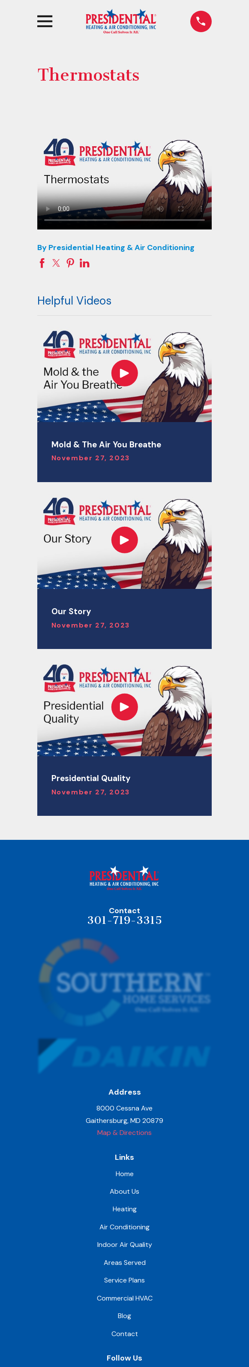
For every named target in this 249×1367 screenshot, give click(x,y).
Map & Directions (124, 1132)
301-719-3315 (124, 920)
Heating (125, 1208)
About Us (124, 1191)
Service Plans (124, 1280)
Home (125, 1173)
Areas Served (125, 1262)
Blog (124, 1315)
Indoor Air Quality (124, 1244)
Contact (124, 1333)
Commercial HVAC (125, 1298)
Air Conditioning (124, 1226)
